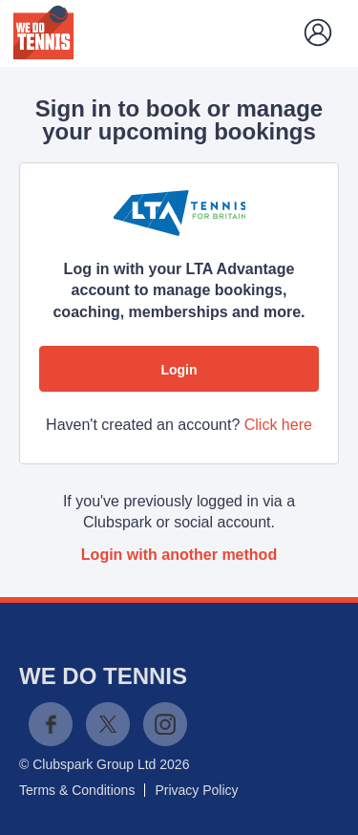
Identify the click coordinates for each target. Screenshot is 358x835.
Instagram (165, 724)
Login (178, 369)
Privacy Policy (196, 790)
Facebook (51, 724)
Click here (278, 425)
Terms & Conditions (77, 790)
